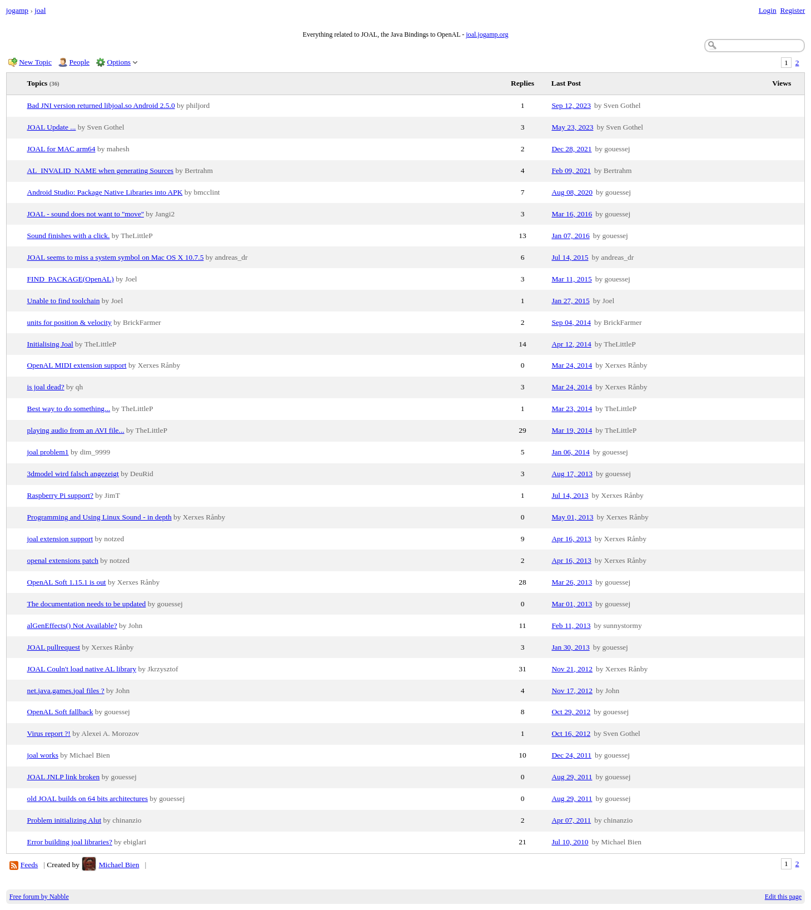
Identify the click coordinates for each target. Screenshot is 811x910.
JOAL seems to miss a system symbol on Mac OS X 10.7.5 (115, 257)
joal (40, 10)
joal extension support (60, 539)
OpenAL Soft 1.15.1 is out (66, 582)
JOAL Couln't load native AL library (82, 669)
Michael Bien (119, 864)
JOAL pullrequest (53, 647)
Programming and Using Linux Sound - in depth (99, 517)
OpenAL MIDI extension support (77, 365)
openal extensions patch (62, 560)
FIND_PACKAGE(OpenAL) (70, 279)
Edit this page (783, 897)
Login (768, 10)
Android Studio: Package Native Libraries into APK (105, 192)
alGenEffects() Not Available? (72, 625)
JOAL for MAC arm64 (61, 149)
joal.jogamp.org (487, 34)
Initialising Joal (50, 344)
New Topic (35, 62)
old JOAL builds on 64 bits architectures (87, 798)
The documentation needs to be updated (86, 604)
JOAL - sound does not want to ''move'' (85, 214)
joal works (42, 755)
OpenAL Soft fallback (60, 712)
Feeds (29, 864)
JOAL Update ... (51, 127)
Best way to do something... (69, 408)
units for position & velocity (69, 322)
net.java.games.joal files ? (66, 690)
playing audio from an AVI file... (76, 430)
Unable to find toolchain (63, 300)
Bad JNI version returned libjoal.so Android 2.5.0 (101, 105)
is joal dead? (45, 387)
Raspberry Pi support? (60, 495)
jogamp (17, 10)
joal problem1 (48, 452)
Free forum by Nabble (39, 897)
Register (792, 10)
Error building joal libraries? (69, 842)
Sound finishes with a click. (68, 235)
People (79, 62)
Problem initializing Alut (64, 820)
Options (119, 62)
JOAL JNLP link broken (63, 777)
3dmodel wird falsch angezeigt (73, 473)
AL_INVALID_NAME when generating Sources (100, 170)
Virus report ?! (49, 733)
